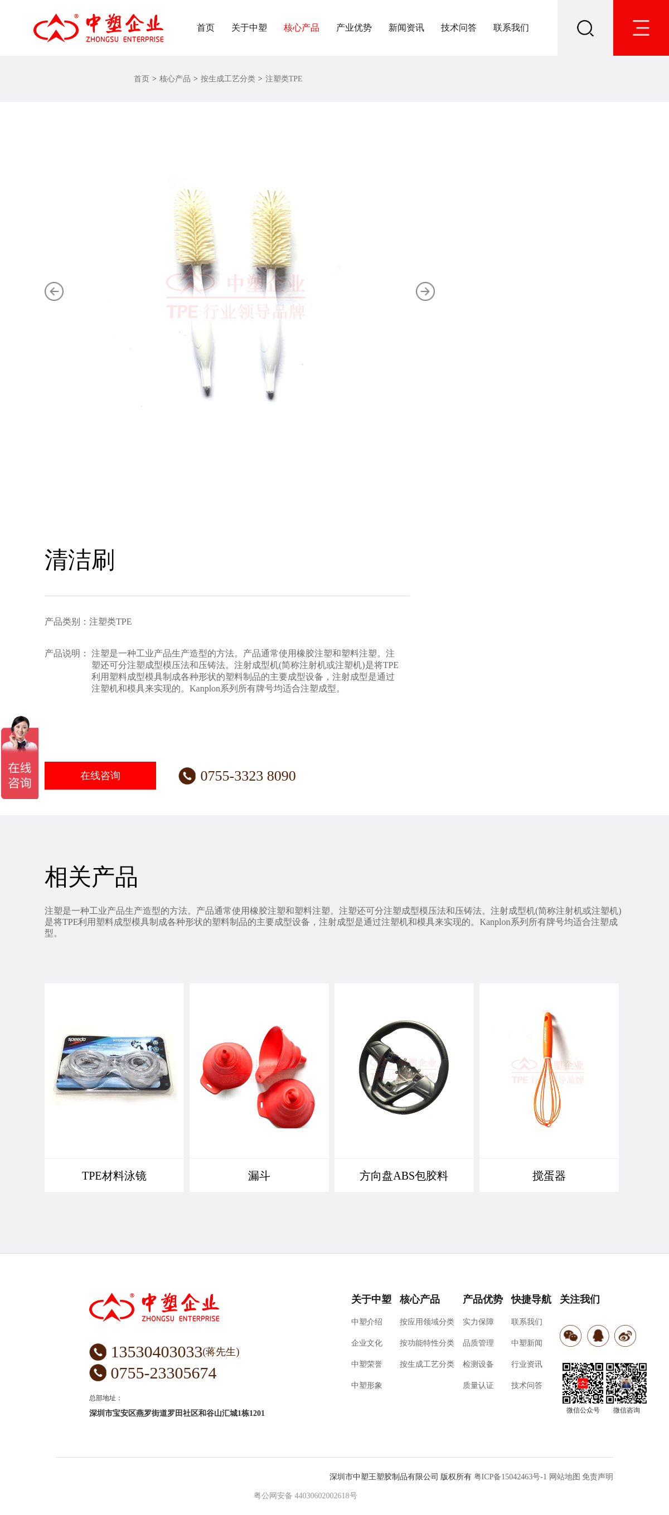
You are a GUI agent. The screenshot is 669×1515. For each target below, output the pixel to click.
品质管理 (478, 1343)
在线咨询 (100, 775)
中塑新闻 (526, 1343)
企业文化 (366, 1343)
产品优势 (483, 1299)
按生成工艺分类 (228, 79)
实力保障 (478, 1322)
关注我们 (580, 1299)
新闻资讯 (406, 27)
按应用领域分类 (427, 1322)
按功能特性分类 (427, 1343)
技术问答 (459, 27)
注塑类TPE (284, 79)
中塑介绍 (366, 1322)
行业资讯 (526, 1364)
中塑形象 (366, 1385)
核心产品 (301, 27)
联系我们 (511, 27)
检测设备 (478, 1364)
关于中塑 (249, 27)
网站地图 (564, 1477)
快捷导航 (531, 1299)
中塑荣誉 (366, 1364)
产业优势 (354, 27)
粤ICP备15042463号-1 (510, 1477)
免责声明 (597, 1477)
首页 (206, 27)
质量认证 (478, 1385)
